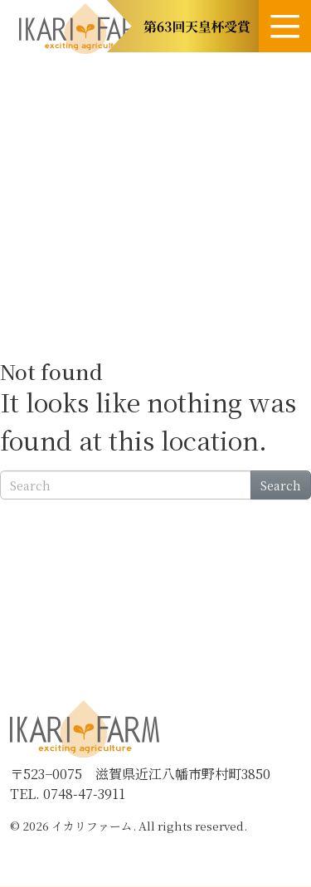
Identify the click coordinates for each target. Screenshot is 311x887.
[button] (183, 26)
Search (280, 485)
